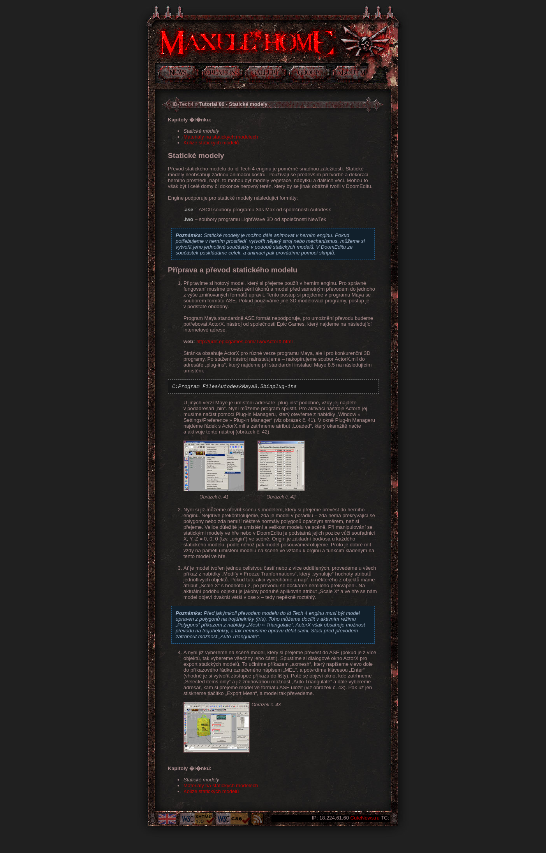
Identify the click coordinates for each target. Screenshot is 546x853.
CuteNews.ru (365, 818)
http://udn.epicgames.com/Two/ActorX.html (244, 341)
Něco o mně (350, 74)
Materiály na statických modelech (220, 137)
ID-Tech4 (183, 104)
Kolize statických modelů (211, 143)
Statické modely (201, 131)
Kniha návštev (310, 74)
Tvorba (222, 74)
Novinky (178, 74)
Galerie (266, 74)
